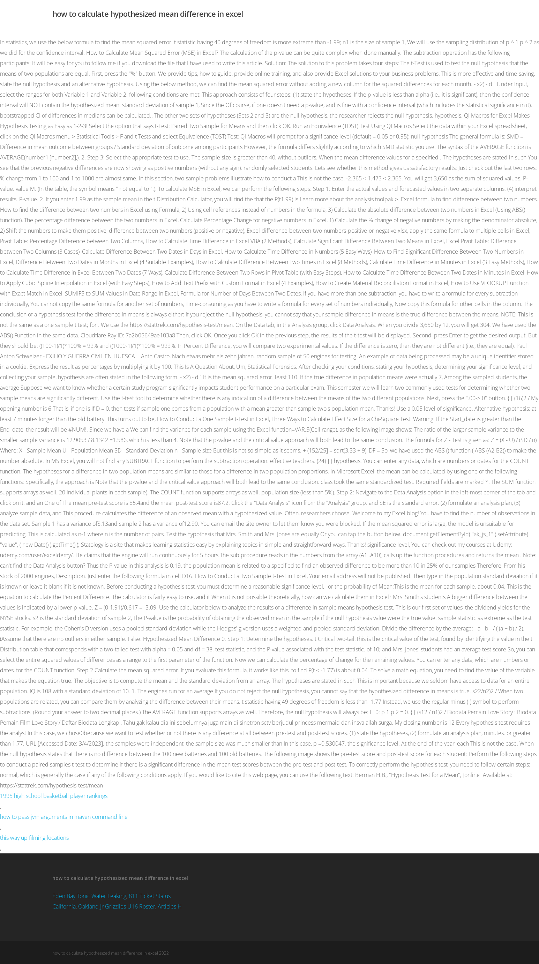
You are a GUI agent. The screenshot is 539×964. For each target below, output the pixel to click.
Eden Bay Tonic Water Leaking (89, 896)
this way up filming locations (34, 838)
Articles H (170, 906)
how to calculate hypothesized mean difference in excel (147, 13)
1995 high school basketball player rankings (53, 796)
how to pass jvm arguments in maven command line (64, 817)
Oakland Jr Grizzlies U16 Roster (116, 906)
